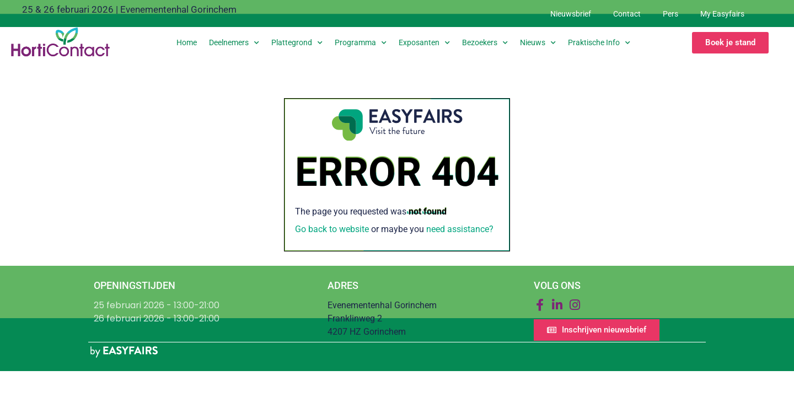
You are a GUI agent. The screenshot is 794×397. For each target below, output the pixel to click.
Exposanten (424, 43)
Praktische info (599, 43)
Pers (670, 13)
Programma (361, 43)
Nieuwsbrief (570, 13)
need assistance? (459, 229)
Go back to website (332, 229)
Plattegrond (297, 43)
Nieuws (538, 43)
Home (186, 42)
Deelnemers (234, 43)
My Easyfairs (722, 13)
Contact (627, 13)
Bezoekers (485, 43)
